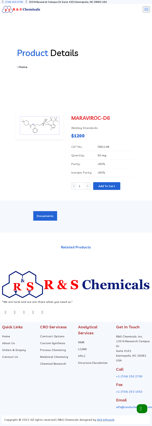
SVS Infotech (106, 419)
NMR (81, 342)
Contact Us (10, 357)
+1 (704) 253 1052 (129, 392)
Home (22, 67)
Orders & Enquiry (14, 350)
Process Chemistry (53, 350)
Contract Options (52, 336)
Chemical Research (53, 363)
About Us (8, 343)
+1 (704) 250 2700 (129, 376)
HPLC (81, 356)
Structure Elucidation (93, 363)
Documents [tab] (45, 216)
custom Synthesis (52, 343)
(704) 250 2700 (14, 2)
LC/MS (82, 349)
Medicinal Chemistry (54, 357)
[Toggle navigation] (146, 9)
